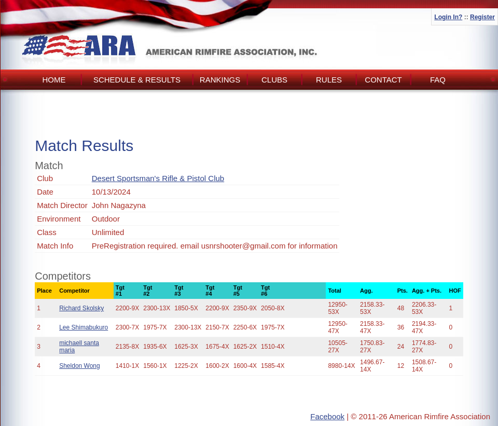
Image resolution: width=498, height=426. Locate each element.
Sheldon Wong (79, 365)
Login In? (448, 17)
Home (54, 79)
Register (482, 17)
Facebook (327, 416)
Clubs (274, 79)
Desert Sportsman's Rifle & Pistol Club (158, 178)
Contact (383, 79)
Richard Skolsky (81, 308)
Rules (329, 79)
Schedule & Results (137, 79)
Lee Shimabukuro (83, 327)
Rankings (220, 79)
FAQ (438, 79)
